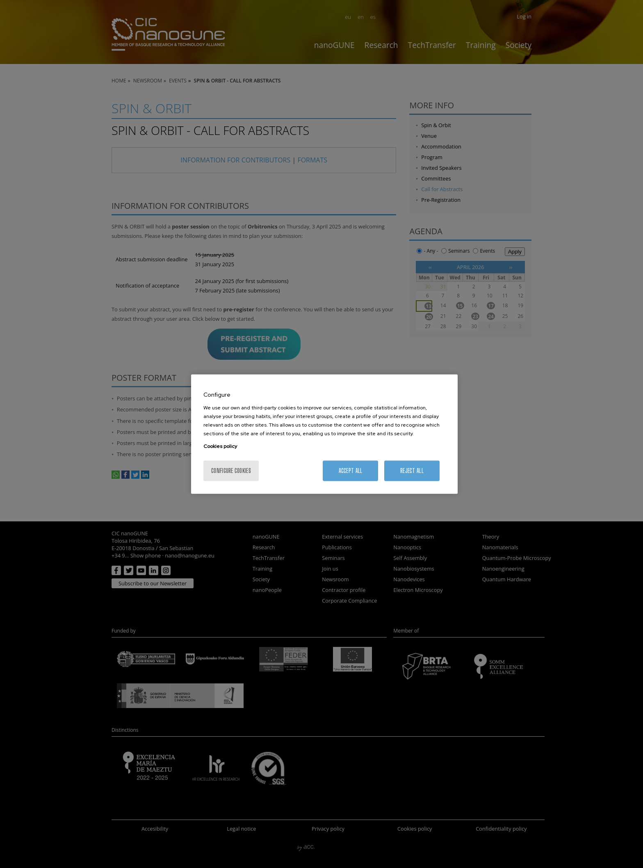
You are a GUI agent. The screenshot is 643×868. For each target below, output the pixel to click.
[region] (324, 434)
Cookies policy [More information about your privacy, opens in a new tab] (220, 446)
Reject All (412, 470)
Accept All (351, 470)
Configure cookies (231, 470)
